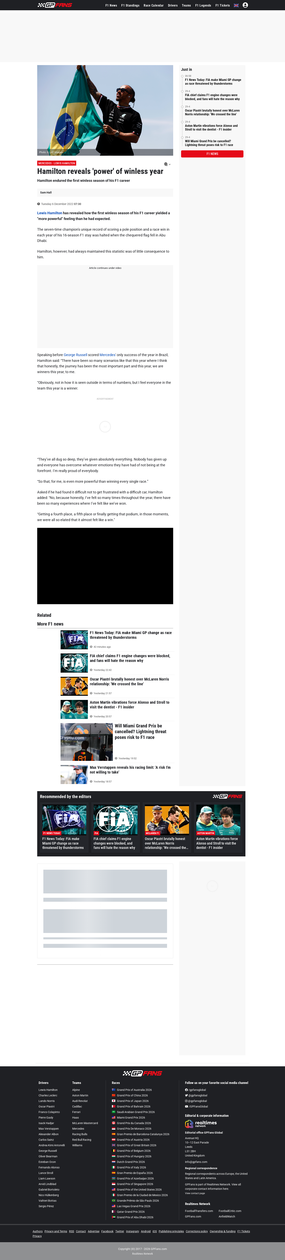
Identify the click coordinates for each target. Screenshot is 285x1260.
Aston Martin (80, 1095)
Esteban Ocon (47, 1161)
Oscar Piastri (46, 1106)
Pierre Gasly (46, 1117)
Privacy (37, 1236)
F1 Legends (203, 5)
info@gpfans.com (196, 1161)
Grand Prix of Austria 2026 (131, 1139)
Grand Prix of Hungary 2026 (131, 1156)
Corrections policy (197, 1231)
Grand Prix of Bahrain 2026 (131, 1106)
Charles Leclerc (48, 1095)
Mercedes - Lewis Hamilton (56, 163)
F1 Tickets (223, 5)
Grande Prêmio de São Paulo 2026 (135, 1200)
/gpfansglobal (195, 1089)
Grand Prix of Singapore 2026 (132, 1184)
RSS (71, 1231)
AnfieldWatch (227, 1216)
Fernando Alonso (49, 1167)
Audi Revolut (80, 1101)
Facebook (107, 1231)
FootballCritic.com (230, 1211)
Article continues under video (105, 267)
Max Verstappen (49, 1128)
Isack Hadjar (46, 1123)
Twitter (119, 1231)
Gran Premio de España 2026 (132, 1173)
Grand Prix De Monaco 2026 (131, 1128)
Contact (81, 1231)
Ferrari (76, 1112)
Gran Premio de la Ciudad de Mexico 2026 (140, 1195)
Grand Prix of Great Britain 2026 (134, 1145)
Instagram (132, 1231)
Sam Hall (46, 192)
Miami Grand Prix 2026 (128, 1117)
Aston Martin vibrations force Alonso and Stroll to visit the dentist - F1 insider (211, 127)
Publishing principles (171, 1231)
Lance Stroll (46, 1173)
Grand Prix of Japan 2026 (130, 1101)
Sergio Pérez (46, 1206)
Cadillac (77, 1106)
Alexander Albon (49, 1134)
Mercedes (107, 355)
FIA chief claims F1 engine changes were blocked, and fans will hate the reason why (212, 97)
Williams (77, 1145)
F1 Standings (130, 5)
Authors (38, 1231)
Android (146, 1231)
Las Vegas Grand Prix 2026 (131, 1206)
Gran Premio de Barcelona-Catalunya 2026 (140, 1134)
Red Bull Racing (81, 1139)
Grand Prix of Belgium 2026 (131, 1150)
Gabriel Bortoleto (49, 1189)
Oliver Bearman (48, 1156)
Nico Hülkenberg (49, 1195)
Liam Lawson (47, 1178)
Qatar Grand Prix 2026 (128, 1211)
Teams (186, 5)
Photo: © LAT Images (51, 152)
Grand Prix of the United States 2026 (137, 1189)
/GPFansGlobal (196, 1106)
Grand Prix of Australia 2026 (132, 1089)
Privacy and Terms (56, 1231)
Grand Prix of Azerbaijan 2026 (133, 1178)
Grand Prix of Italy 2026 (129, 1167)
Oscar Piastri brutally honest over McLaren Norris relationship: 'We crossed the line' (212, 112)
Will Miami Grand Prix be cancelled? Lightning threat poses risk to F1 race (209, 143)
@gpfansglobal (196, 1095)
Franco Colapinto (49, 1112)
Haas (75, 1117)
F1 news (212, 154)
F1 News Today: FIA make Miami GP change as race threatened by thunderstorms (213, 81)
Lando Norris (47, 1101)
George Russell (75, 355)
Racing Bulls (79, 1134)
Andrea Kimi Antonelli (52, 1145)
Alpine (76, 1089)
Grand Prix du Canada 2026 (131, 1123)
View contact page (195, 1193)
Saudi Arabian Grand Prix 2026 (133, 1112)
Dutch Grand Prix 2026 (128, 1161)
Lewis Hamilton (49, 213)
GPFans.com (193, 1216)
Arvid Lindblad (47, 1184)
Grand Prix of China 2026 (130, 1095)
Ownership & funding (223, 1231)
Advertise (93, 1231)
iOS (155, 1231)
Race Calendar (154, 5)
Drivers (173, 5)
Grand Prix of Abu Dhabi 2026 (132, 1217)
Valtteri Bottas (47, 1200)
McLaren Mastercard (85, 1123)
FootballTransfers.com (199, 1211)
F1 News (111, 5)
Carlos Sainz (46, 1139)
